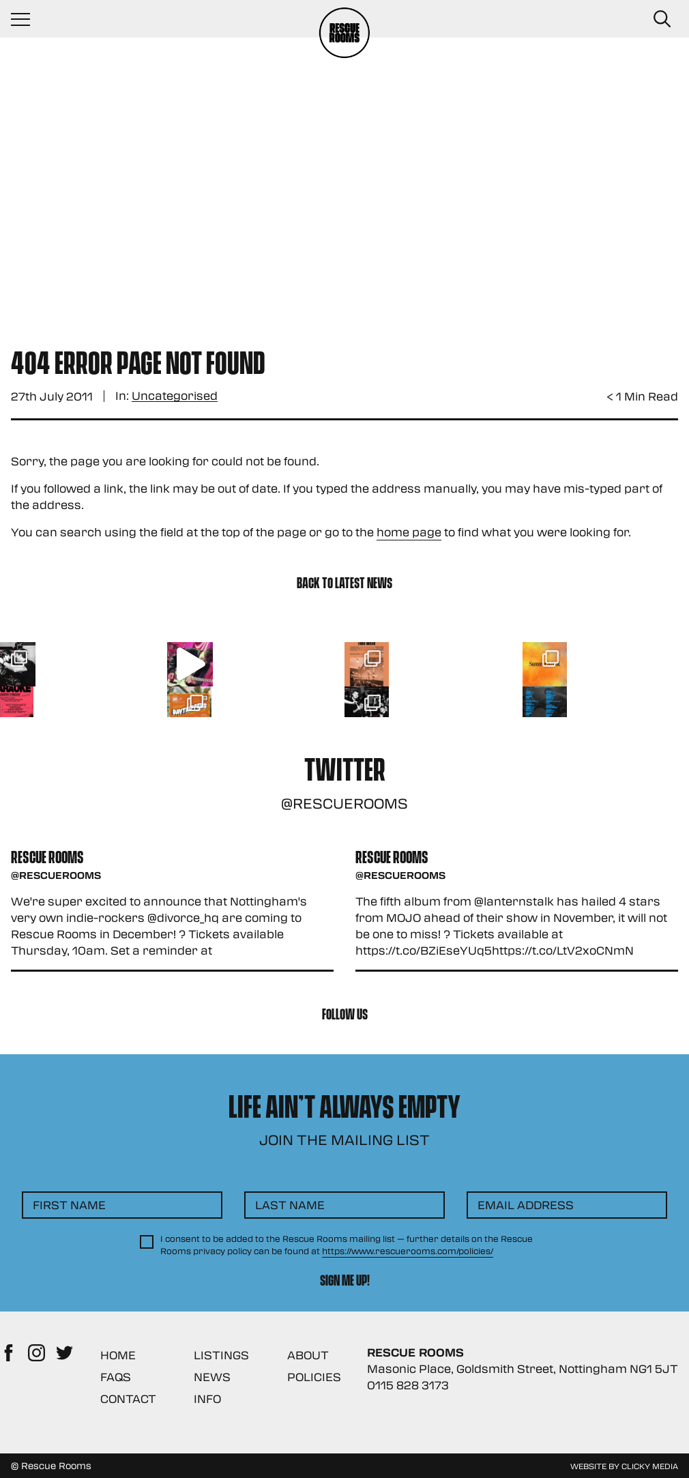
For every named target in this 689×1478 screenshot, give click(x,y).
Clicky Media (649, 1465)
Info (207, 1398)
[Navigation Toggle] (27, 19)
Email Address (526, 1205)
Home (118, 1355)
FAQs (115, 1377)
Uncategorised (175, 396)
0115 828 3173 (408, 1385)
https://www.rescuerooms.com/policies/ (407, 1251)
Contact (128, 1398)
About (308, 1355)
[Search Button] (661, 19)
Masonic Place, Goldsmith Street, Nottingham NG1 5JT (522, 1368)
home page (409, 532)
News (212, 1377)
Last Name (290, 1205)
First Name (69, 1205)
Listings (221, 1355)
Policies (314, 1377)
